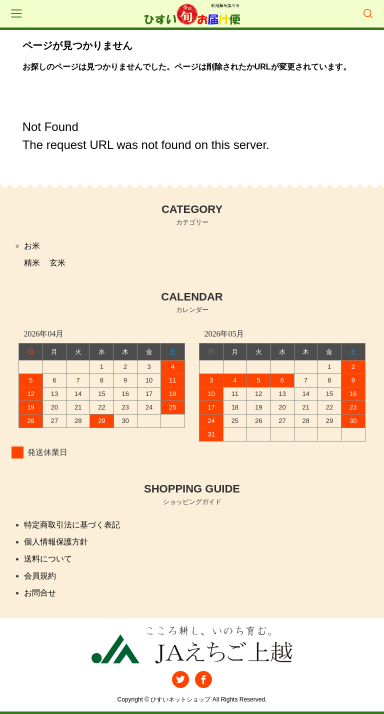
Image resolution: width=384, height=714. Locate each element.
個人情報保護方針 (56, 542)
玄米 (58, 262)
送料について (48, 558)
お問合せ (40, 592)
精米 (32, 262)
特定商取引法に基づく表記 (72, 524)
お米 (32, 246)
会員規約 (40, 576)
